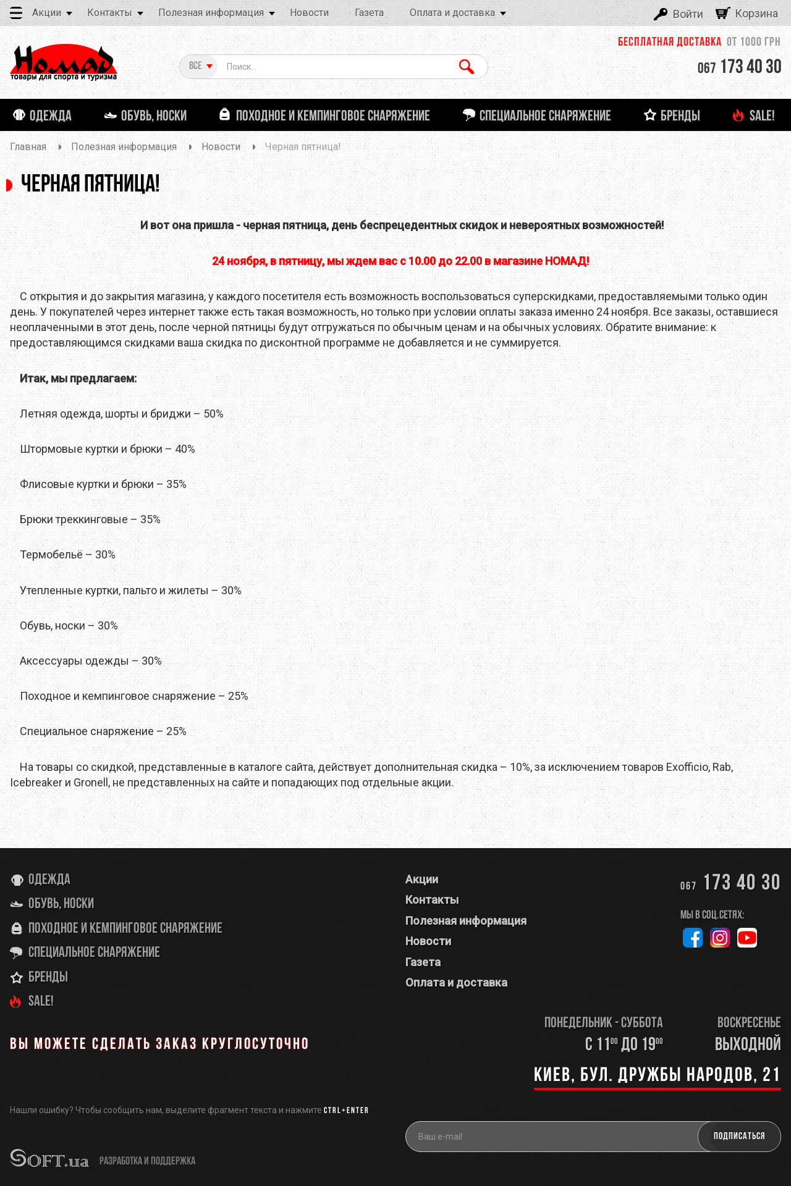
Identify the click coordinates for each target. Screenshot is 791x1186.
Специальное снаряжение (94, 953)
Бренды (48, 977)
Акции (46, 13)
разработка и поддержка (147, 1161)
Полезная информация (211, 13)
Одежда (49, 880)
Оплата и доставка (452, 13)
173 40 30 (740, 68)
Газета (369, 13)
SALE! (41, 1002)
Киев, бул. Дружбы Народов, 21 (657, 1076)
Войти (688, 13)
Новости (309, 13)
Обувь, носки (61, 904)
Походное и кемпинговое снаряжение (125, 929)
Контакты (109, 13)
